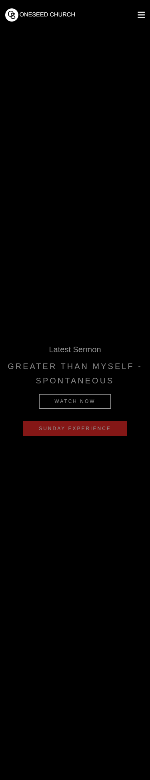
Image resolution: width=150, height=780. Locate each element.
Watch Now (74, 401)
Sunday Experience (75, 428)
